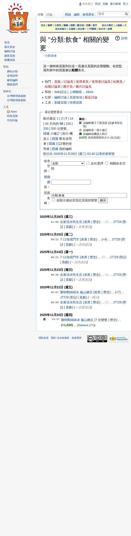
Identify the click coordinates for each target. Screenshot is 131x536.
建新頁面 (9, 55)
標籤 (47, 177)
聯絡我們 (12, 84)
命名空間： (47, 166)
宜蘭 (88, 25)
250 (45, 128)
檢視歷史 (88, 14)
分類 (40, 14)
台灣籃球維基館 (16, 100)
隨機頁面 (9, 60)
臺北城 (80, 25)
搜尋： (47, 182)
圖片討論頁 (84, 86)
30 (47, 123)
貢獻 (69, 227)
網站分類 (12, 71)
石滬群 (72, 29)
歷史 (96, 222)
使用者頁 (82, 81)
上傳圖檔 (75, 92)
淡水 (43, 25)
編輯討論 (60, 97)
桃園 (72, 25)
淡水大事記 (107, 25)
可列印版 (12, 120)
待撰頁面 (76, 102)
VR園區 (93, 29)
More (89, 92)
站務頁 (117, 81)
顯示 (65, 133)
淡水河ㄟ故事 (105, 29)
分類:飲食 (51, 55)
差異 (87, 222)
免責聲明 (76, 337)
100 (68, 123)
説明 (124, 38)
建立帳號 (115, 3)
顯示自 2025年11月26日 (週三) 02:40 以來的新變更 (79, 154)
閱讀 (68, 14)
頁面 (57, 81)
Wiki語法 (60, 92)
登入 (125, 3)
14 (71, 118)
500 (53, 128)
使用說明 (12, 75)
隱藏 (46, 133)
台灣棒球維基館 (16, 96)
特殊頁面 (12, 116)
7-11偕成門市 (69, 239)
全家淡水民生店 (71, 222)
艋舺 (50, 25)
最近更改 (9, 47)
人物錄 (118, 25)
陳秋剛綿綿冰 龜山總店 (76, 292)
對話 (123, 257)
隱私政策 (44, 337)
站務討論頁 (53, 86)
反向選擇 (97, 163)
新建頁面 (60, 102)
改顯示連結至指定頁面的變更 (76, 200)
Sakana (83, 325)
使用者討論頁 (101, 81)
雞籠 (65, 25)
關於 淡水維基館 (60, 337)
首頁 (7, 42)
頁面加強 (76, 97)
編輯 (77, 14)
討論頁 (68, 81)
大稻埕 (57, 25)
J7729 (117, 222)
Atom (14, 111)
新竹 (95, 25)
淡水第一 (82, 29)
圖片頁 (68, 86)
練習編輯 (12, 80)
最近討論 (91, 97)
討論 (49, 14)
